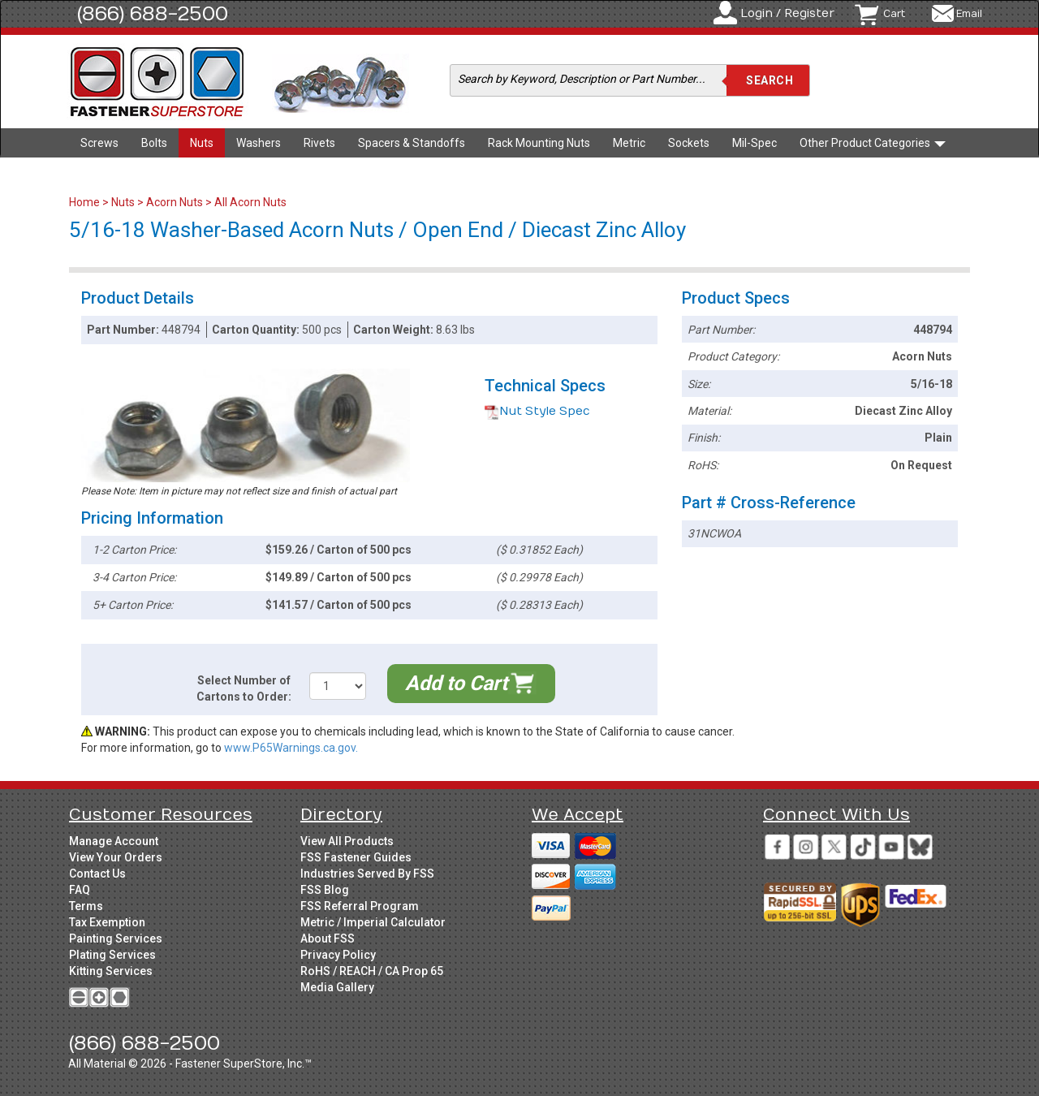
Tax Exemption (107, 922)
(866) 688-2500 (152, 13)
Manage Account (113, 841)
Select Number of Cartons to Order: (243, 688)
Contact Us (97, 873)
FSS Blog (324, 889)
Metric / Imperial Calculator (373, 922)
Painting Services (115, 938)
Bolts (154, 142)
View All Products (347, 841)
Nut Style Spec (537, 411)
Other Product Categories (873, 142)
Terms (86, 906)
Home (85, 202)
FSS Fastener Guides (356, 857)
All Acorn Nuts (250, 202)
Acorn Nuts (174, 202)
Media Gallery (337, 987)
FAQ (79, 889)
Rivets (319, 142)
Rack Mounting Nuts (539, 142)
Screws (99, 142)
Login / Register (787, 13)
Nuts (201, 142)
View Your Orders (115, 857)
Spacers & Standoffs (411, 142)
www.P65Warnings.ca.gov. (291, 747)
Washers (258, 142)
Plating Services (112, 954)
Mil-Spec (754, 142)
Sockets (688, 142)
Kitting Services (111, 970)
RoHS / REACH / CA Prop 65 (371, 970)
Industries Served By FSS (367, 873)
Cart (894, 13)
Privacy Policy (338, 954)
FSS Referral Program (359, 906)
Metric (629, 142)
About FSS (327, 938)
